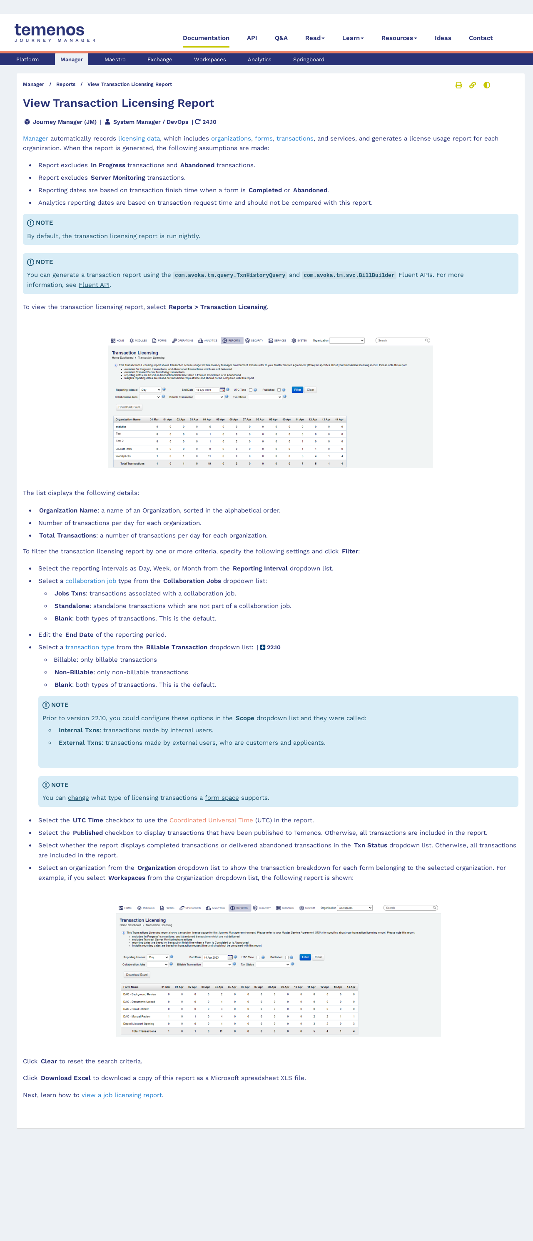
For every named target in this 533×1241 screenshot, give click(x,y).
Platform (27, 59)
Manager (71, 59)
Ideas (443, 38)
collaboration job (90, 580)
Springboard (308, 59)
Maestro (115, 59)
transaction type (90, 646)
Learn (351, 38)
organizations (231, 138)
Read (313, 38)
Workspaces (210, 59)
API (252, 38)
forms (264, 138)
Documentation (206, 38)
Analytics (259, 59)
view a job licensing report (122, 1094)
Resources (397, 38)
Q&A (281, 38)
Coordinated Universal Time (211, 819)
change (78, 797)
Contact (481, 38)
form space (222, 797)
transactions (295, 138)
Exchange (159, 59)
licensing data (139, 138)
